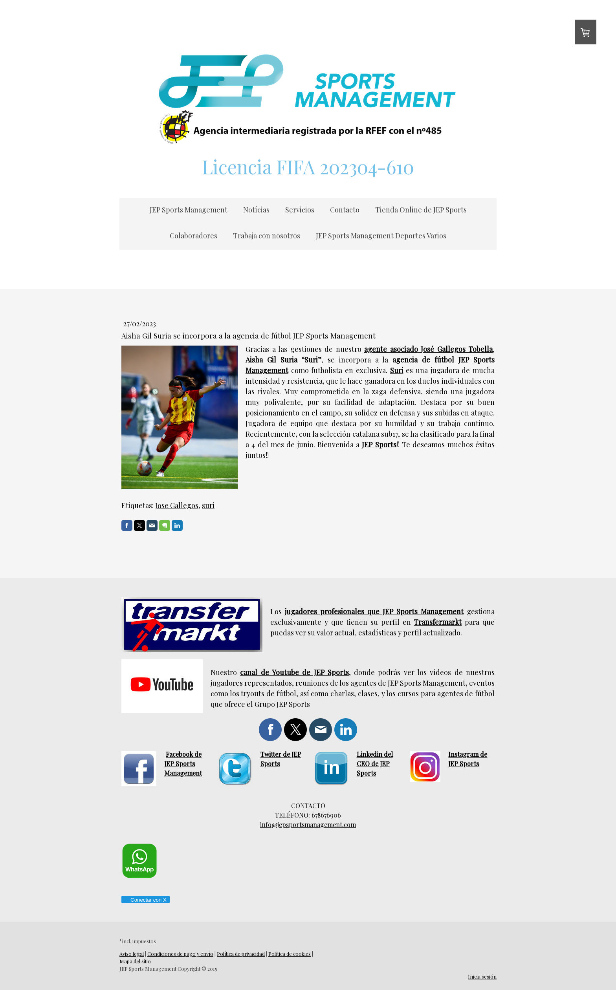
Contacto (344, 209)
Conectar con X (145, 900)
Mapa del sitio (135, 961)
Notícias (256, 209)
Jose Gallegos (176, 505)
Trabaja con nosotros (266, 235)
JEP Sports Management (188, 209)
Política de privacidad (241, 953)
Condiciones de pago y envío (180, 953)
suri (208, 505)
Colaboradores (193, 235)
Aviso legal (131, 953)
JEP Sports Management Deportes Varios (381, 235)
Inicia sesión (482, 976)
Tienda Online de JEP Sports (421, 209)
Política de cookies (289, 953)
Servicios (299, 209)
